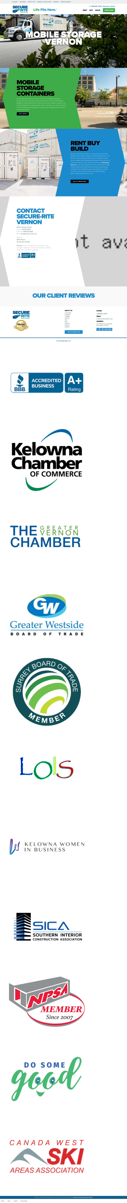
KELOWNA (23, 2)
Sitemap (67, 326)
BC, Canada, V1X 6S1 (102, 325)
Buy (91, 10)
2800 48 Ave (21, 239)
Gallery (67, 318)
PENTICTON (31, 2)
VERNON (56, 2)
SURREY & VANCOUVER (44, 2)
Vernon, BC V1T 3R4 (23, 242)
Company (67, 314)
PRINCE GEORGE (66, 2)
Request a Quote (109, 6)
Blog (66, 321)
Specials (67, 323)
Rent (85, 10)
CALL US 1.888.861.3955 (80, 181)
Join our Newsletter (73, 331)
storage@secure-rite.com (29, 234)
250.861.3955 (26, 229)
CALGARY (15, 2)
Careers (67, 316)
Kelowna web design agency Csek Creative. (83, 1197)
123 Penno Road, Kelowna (104, 323)
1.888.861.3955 (95, 6)
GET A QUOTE (23, 114)
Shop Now (109, 10)
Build (97, 10)
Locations (68, 312)
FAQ (66, 319)
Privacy (67, 325)
